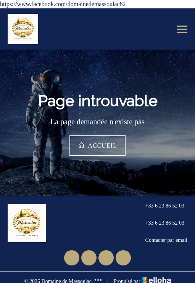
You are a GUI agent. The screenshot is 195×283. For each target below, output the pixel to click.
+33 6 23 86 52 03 (160, 206)
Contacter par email (162, 240)
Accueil (97, 145)
